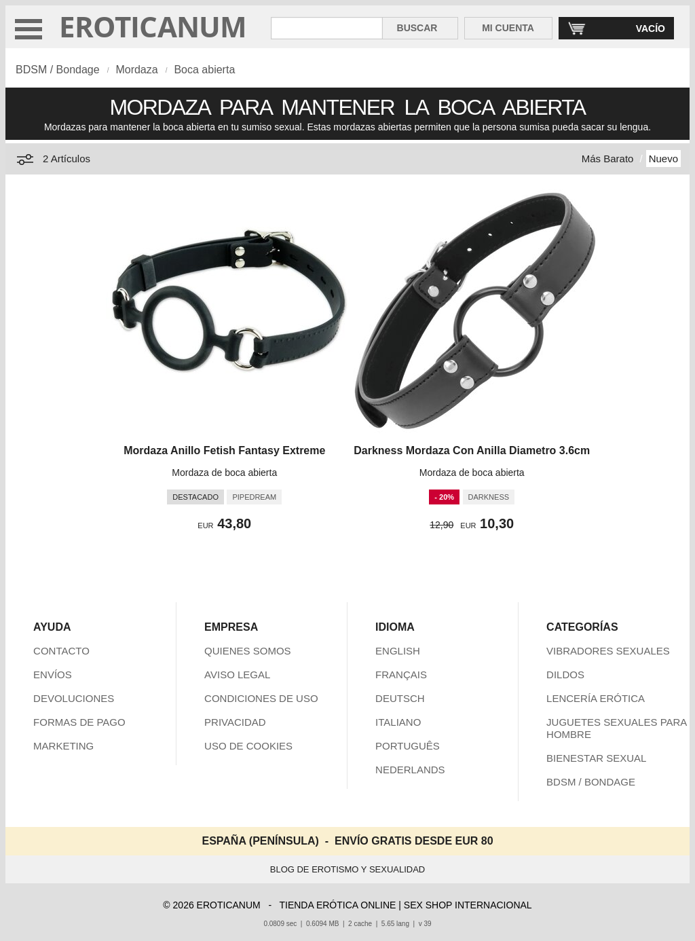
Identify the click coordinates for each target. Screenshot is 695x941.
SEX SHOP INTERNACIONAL (468, 905)
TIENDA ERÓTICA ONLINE (337, 905)
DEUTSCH (400, 698)
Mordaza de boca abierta (224, 472)
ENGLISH (397, 651)
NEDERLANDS (410, 769)
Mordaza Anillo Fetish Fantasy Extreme (224, 450)
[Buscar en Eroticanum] (327, 28)
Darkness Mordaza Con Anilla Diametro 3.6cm (472, 450)
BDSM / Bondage (58, 69)
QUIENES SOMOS (247, 651)
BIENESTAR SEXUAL (596, 758)
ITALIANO (398, 722)
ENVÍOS (52, 674)
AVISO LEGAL (237, 674)
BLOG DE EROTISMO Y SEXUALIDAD (348, 869)
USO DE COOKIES (248, 746)
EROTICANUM (153, 26)
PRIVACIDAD (235, 722)
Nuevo (663, 158)
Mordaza (136, 69)
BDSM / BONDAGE (590, 782)
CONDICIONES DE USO (261, 698)
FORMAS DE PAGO (79, 722)
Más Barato (608, 158)
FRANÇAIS (401, 674)
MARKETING (63, 746)
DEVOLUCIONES (73, 698)
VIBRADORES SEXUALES (608, 651)
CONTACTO (61, 651)
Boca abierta (204, 69)
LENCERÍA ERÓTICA (595, 698)
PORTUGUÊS (407, 746)
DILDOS (565, 674)
